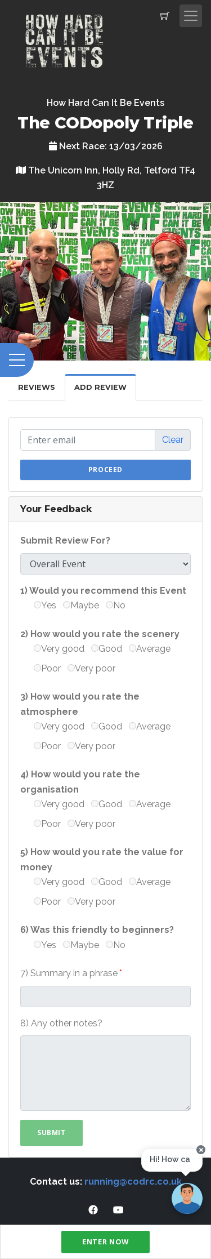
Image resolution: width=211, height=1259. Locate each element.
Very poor (91, 668)
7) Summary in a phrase (69, 973)
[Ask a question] (187, 1198)
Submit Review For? (65, 540)
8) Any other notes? (61, 1023)
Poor (47, 668)
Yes (45, 605)
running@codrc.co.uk (133, 1181)
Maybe (81, 605)
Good (106, 648)
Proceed (105, 469)
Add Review (100, 387)
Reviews (36, 387)
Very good (59, 648)
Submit (51, 1132)
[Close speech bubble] (200, 1150)
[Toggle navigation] (190, 16)
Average (149, 648)
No (115, 605)
